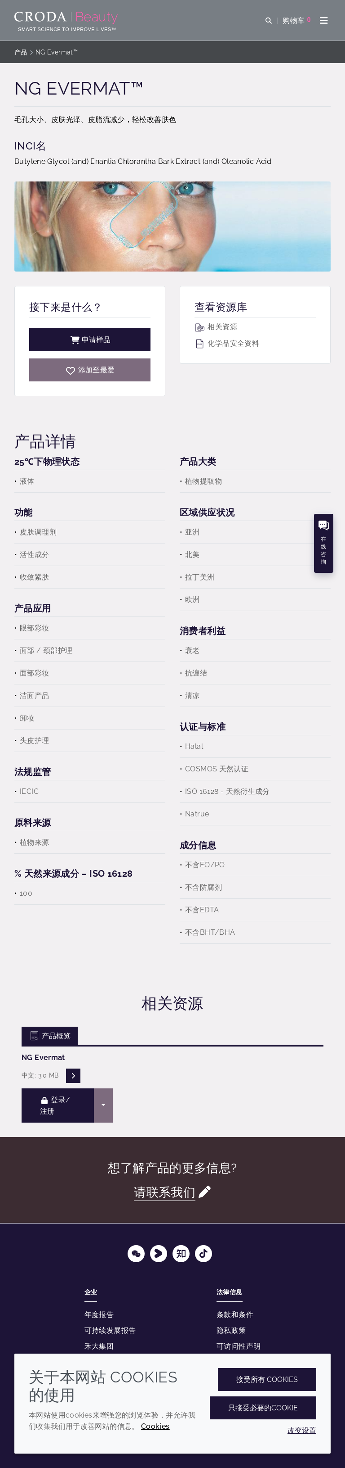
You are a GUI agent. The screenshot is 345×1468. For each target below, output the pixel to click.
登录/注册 (55, 1105)
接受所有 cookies (267, 1379)
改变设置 (302, 1430)
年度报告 (99, 1314)
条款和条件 (235, 1314)
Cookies (155, 1426)
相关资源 (216, 326)
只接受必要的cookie (263, 1408)
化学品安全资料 (227, 343)
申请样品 (90, 339)
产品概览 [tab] (50, 1036)
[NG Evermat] (89, 369)
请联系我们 (164, 1192)
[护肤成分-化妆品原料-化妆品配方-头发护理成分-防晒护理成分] (67, 18)
